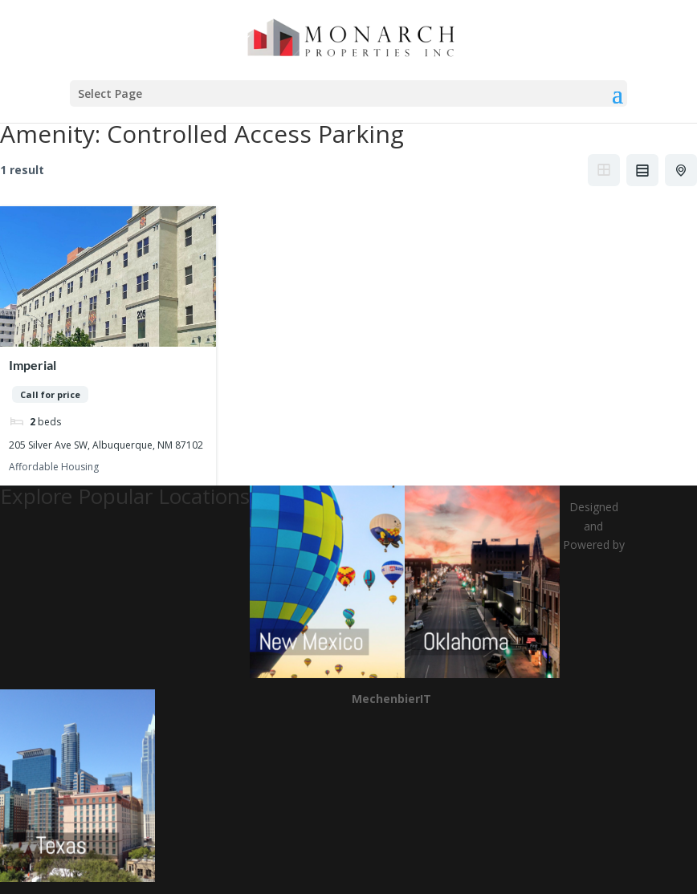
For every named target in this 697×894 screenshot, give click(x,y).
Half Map (682, 170)
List (642, 170)
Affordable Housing (54, 466)
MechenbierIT (391, 698)
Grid (603, 170)
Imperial (32, 364)
